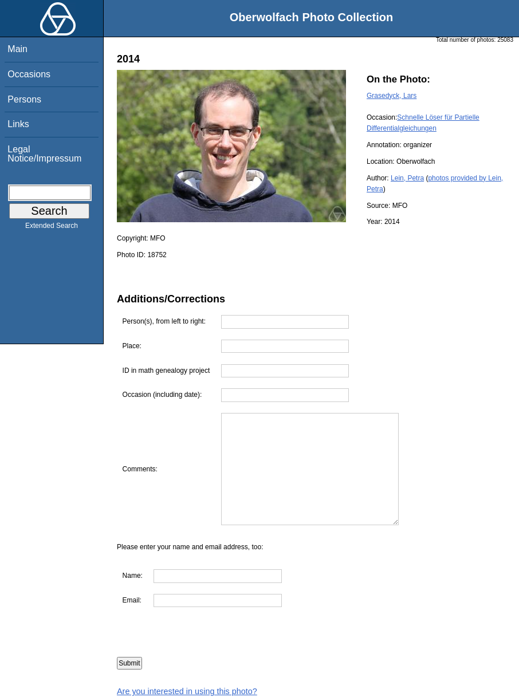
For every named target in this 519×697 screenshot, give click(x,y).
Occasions (28, 74)
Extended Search (51, 228)
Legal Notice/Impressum (44, 153)
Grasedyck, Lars (391, 96)
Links (18, 124)
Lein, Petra (407, 178)
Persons (24, 99)
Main (17, 49)
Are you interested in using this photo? (187, 691)
